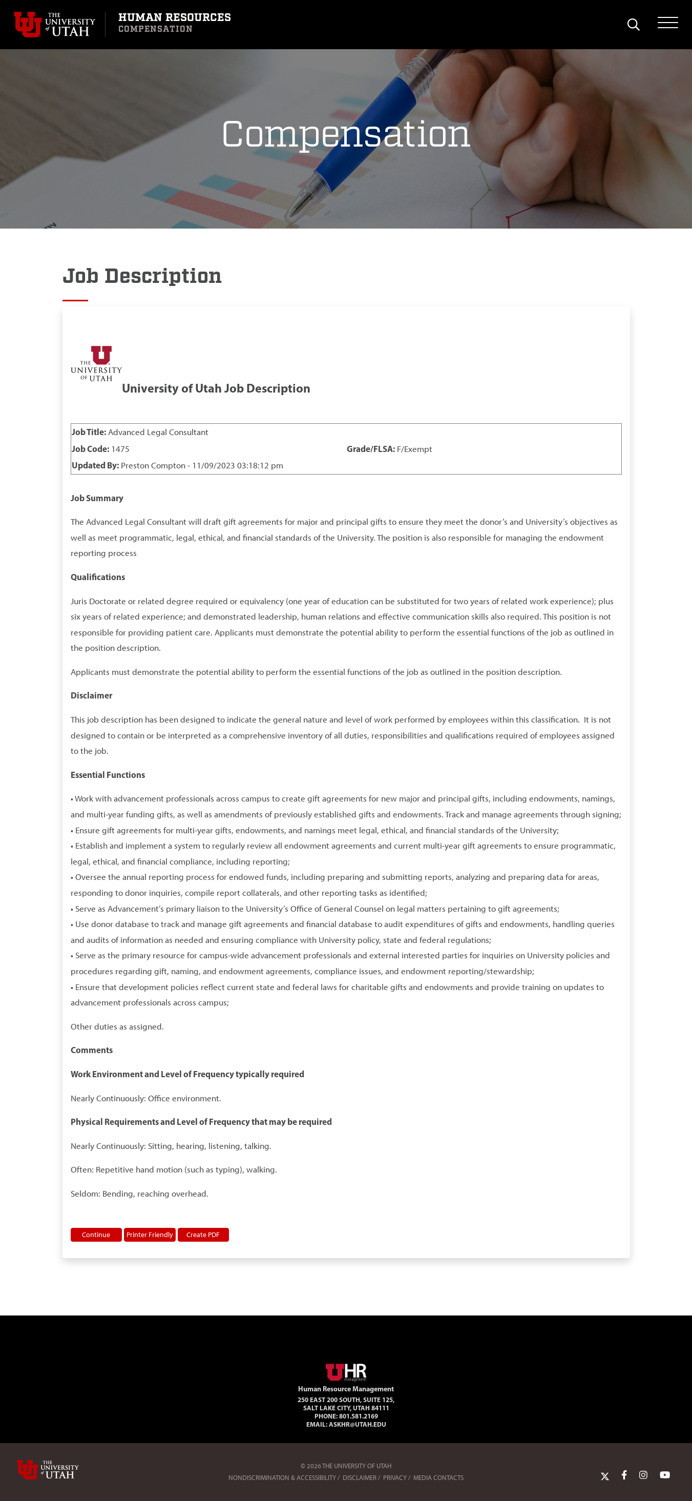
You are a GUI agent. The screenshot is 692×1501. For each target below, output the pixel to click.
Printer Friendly (150, 1234)
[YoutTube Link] (665, 1475)
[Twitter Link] (605, 1475)
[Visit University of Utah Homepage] (59, 24)
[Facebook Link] (624, 1475)
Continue (96, 1234)
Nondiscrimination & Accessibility (282, 1478)
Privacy (395, 1478)
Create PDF (203, 1234)
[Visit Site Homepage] (346, 1371)
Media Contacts (438, 1478)
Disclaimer (359, 1478)
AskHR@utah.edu (357, 1424)
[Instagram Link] (643, 1475)
